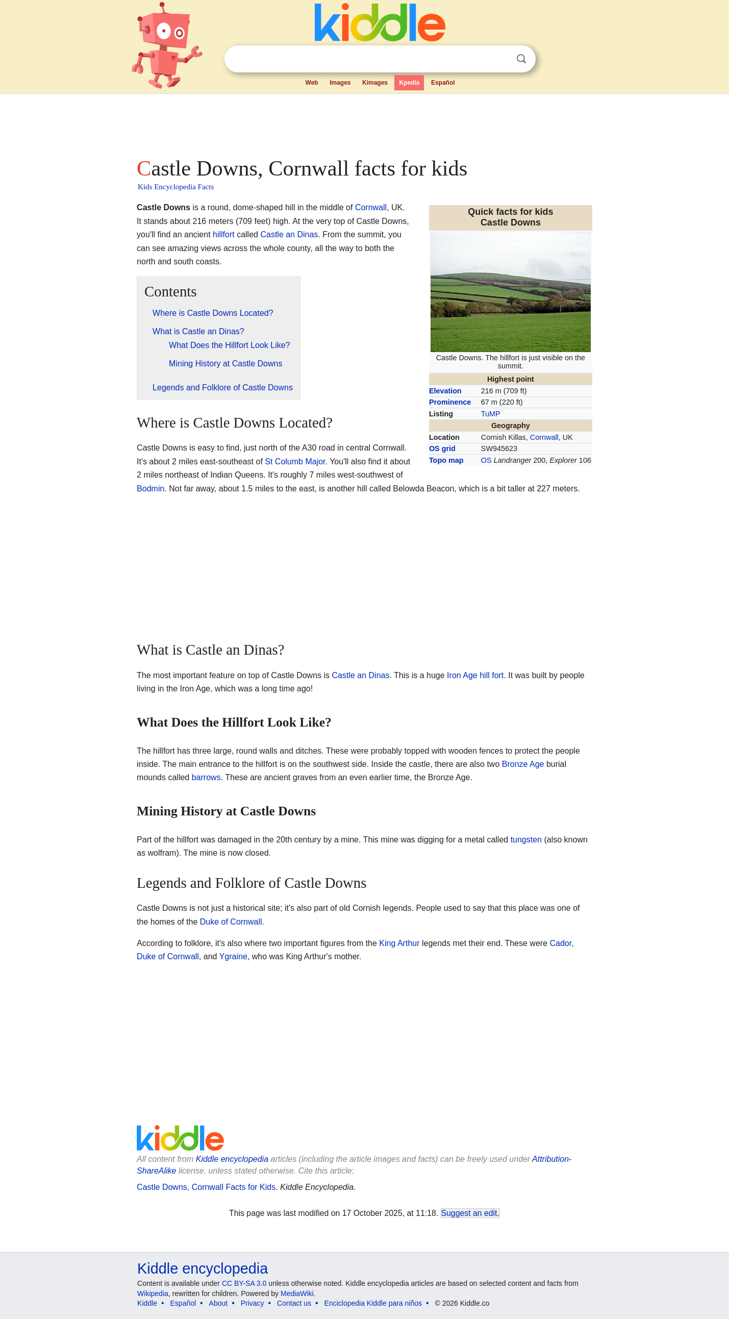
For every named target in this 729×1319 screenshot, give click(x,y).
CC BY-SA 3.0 (244, 1283)
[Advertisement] (364, 122)
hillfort (224, 234)
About (218, 1303)
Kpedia (409, 82)
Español (443, 82)
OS (486, 460)
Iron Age (462, 675)
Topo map (446, 460)
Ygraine (233, 956)
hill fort (492, 675)
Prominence (450, 402)
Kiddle (147, 1303)
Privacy (252, 1303)
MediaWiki (297, 1293)
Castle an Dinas (289, 234)
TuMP (490, 414)
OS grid (442, 448)
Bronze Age (523, 764)
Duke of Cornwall (231, 921)
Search (521, 58)
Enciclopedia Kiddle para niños (373, 1303)
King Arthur (399, 943)
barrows (206, 777)
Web (312, 82)
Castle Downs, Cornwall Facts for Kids (206, 1187)
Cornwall (544, 437)
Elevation (445, 391)
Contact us (294, 1303)
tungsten (526, 839)
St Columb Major (295, 461)
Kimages (375, 82)
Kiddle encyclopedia (232, 1159)
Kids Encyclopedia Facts (176, 187)
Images (340, 82)
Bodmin (150, 488)
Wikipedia (152, 1293)
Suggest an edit (469, 1213)
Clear (500, 59)
